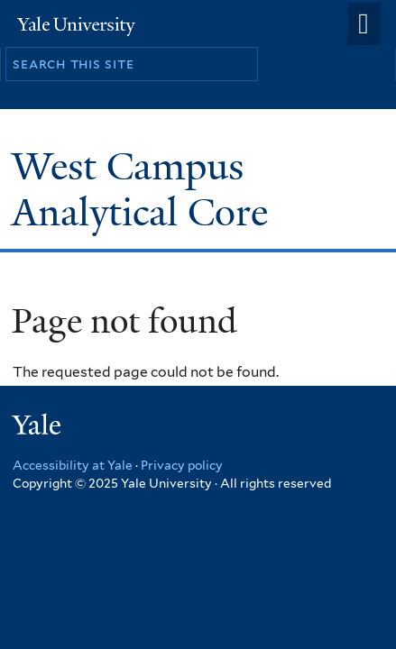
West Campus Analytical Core (145, 189)
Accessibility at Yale (73, 465)
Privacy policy (182, 465)
